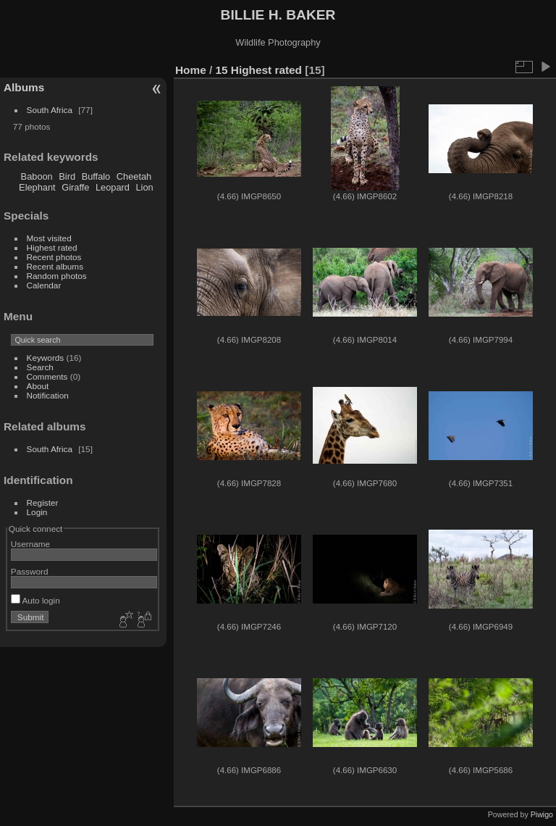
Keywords (45, 357)
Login (37, 512)
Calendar (44, 285)
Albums (24, 87)
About (38, 386)
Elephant (37, 187)
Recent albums (55, 266)
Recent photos (54, 257)
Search (40, 367)
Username (30, 543)
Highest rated (52, 247)
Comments (47, 376)
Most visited (49, 238)
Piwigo (542, 814)
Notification (48, 395)
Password (30, 571)
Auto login (35, 600)
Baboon (37, 176)
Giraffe (75, 187)
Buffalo (96, 176)
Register (43, 502)
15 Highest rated (259, 70)
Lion (144, 187)
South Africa (49, 109)
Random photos (57, 275)
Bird (67, 176)
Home (190, 70)
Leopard (113, 187)
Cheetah (134, 176)
